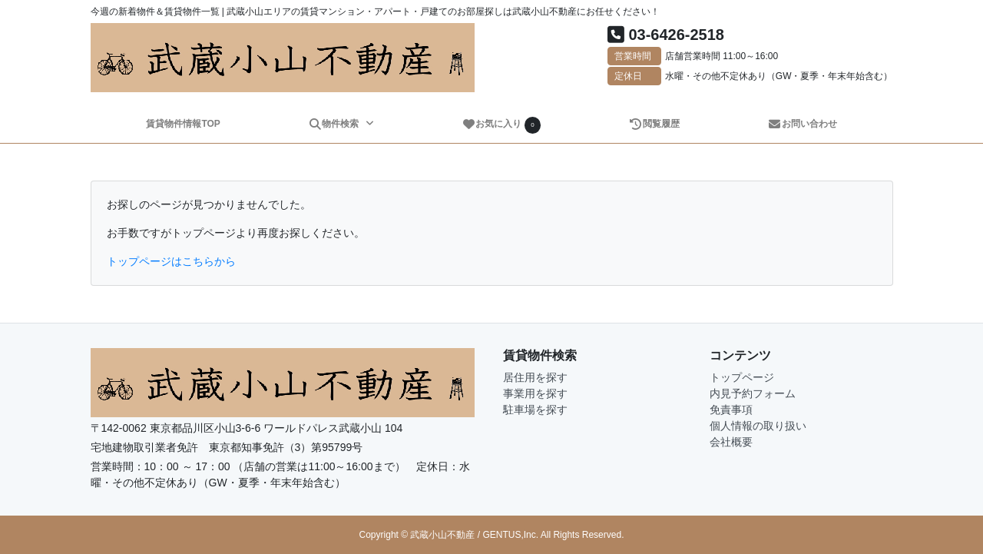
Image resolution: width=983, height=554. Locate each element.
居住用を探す (535, 377)
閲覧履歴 (654, 123)
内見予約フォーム (753, 393)
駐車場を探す (535, 409)
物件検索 (335, 123)
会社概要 (731, 442)
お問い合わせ (802, 123)
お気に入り (501, 125)
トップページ (742, 377)
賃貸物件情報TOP (183, 123)
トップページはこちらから (171, 261)
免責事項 (731, 409)
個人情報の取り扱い (758, 426)
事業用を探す (535, 393)
